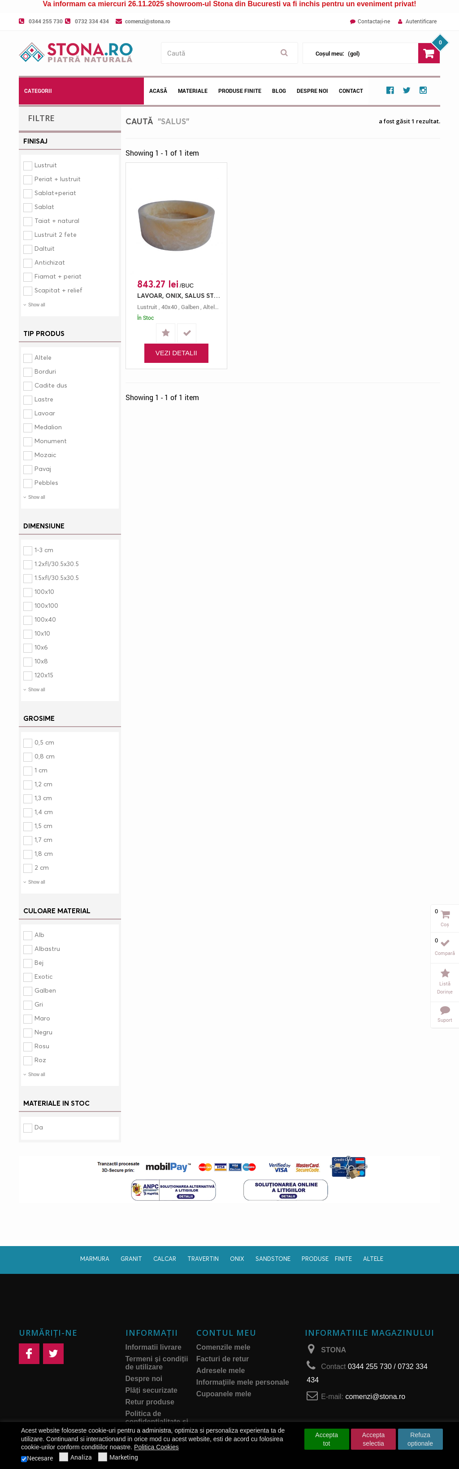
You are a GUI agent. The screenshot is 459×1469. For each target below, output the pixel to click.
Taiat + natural (57, 220)
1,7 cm (43, 839)
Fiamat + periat (58, 276)
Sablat (44, 206)
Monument (51, 441)
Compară (445, 953)
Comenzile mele (223, 1347)
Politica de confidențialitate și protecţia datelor (157, 1422)
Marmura (94, 1258)
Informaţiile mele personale (242, 1382)
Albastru (47, 948)
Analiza (75, 1457)
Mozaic (45, 454)
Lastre (44, 399)
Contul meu (226, 1332)
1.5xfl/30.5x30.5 (57, 577)
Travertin (203, 1258)
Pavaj (43, 468)
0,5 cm (44, 742)
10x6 (41, 647)
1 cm (41, 770)
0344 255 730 (46, 21)
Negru (43, 1032)
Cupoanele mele (223, 1394)
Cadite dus (51, 385)
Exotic (43, 976)
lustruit (147, 307)
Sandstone (272, 1258)
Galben (45, 990)
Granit (131, 1258)
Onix (237, 1258)
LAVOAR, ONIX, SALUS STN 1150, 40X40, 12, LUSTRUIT (178, 295)
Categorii (38, 90)
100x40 (45, 619)
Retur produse (150, 1402)
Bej (39, 962)
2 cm (42, 867)
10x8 (41, 661)
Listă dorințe (445, 987)
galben (190, 307)
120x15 (44, 675)
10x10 (42, 633)
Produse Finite (239, 90)
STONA (333, 1350)
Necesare (37, 1458)
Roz (40, 1060)
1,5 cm (43, 825)
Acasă (158, 90)
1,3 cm (43, 798)
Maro (42, 1018)
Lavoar (45, 413)
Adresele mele (220, 1370)
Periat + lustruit (58, 179)
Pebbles (46, 482)
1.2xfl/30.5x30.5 (57, 563)
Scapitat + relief (58, 290)
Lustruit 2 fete (56, 234)
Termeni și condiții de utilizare (157, 1363)
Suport (444, 1019)
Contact (351, 90)
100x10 (44, 591)
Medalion (48, 427)
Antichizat (50, 262)
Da (39, 1127)
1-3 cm (44, 550)
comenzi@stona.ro (147, 21)
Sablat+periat (55, 192)
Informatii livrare (154, 1347)
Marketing (118, 1457)
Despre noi (312, 90)
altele (210, 307)
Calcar (164, 1258)
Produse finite (327, 1258)
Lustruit (46, 165)
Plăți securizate (152, 1390)
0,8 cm (45, 756)
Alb (39, 934)
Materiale (193, 90)
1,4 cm (44, 811)
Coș (445, 924)
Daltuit (45, 248)
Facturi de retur (222, 1359)
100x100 (46, 605)
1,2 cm (43, 784)
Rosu (42, 1046)
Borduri (45, 371)
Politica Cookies (156, 1447)
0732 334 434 (92, 21)
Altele (43, 357)
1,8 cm (44, 853)
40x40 (169, 307)
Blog (279, 90)
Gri (39, 1004)
